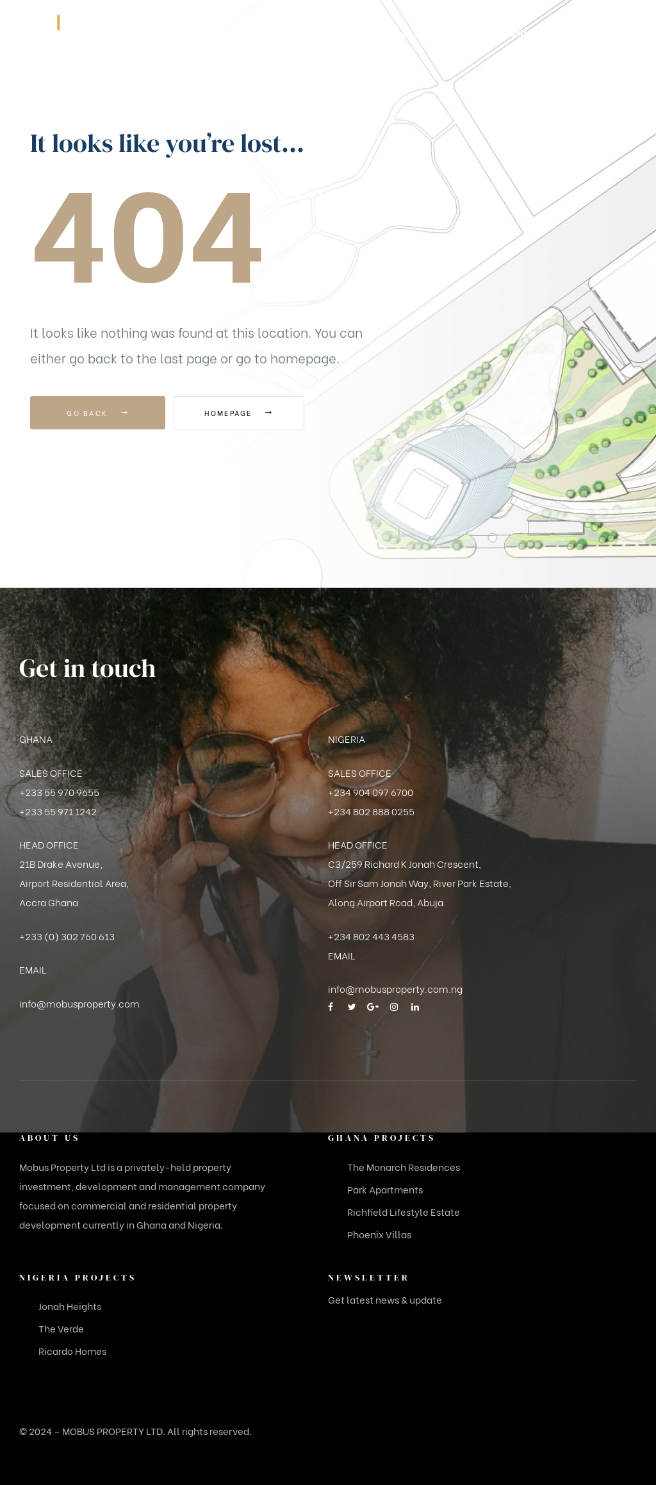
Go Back (98, 413)
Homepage (244, 413)
